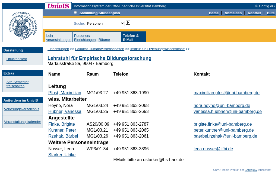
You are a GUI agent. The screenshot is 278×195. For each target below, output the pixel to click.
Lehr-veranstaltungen (58, 38)
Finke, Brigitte (61, 124)
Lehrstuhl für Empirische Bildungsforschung (99, 58)
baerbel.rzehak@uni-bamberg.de (225, 136)
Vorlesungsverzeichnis (21, 109)
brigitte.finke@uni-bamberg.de (223, 124)
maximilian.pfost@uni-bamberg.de (227, 92)
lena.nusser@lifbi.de (213, 149)
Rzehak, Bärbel (63, 136)
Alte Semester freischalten (18, 84)
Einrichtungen (58, 49)
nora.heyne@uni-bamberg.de (222, 105)
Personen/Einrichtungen (85, 38)
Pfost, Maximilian (64, 92)
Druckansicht (17, 59)
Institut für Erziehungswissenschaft (157, 49)
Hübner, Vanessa (64, 111)
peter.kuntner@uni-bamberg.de (224, 130)
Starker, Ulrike (61, 154)
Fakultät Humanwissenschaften (99, 49)
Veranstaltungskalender (22, 122)
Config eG (251, 169)
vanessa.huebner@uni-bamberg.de (228, 111)
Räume (104, 40)
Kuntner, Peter (62, 130)
